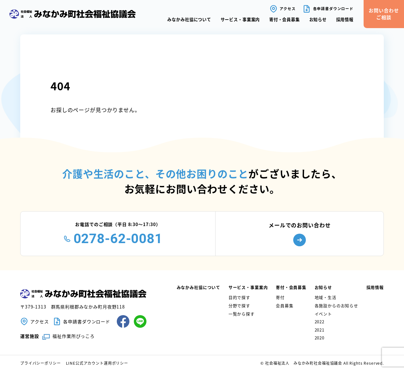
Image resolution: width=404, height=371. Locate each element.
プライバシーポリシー (40, 363)
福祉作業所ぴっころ (73, 336)
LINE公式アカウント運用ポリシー (97, 363)
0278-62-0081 (118, 238)
